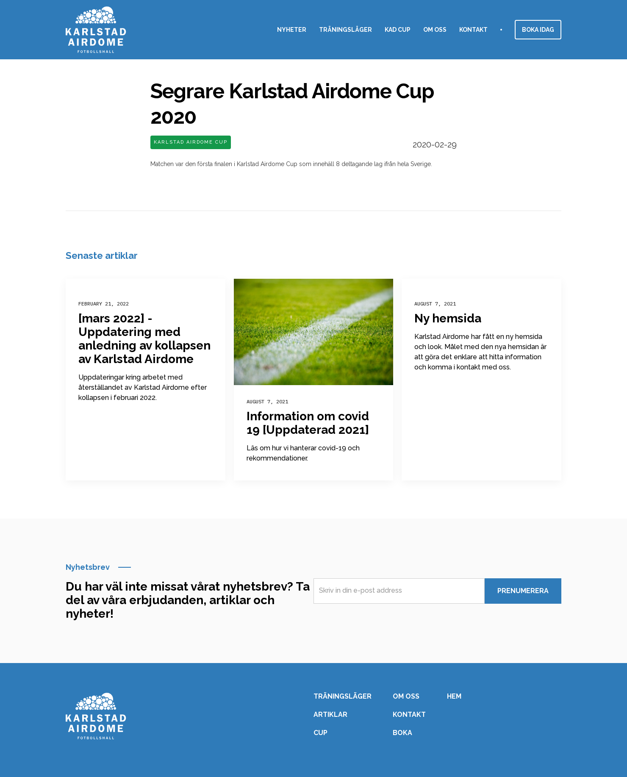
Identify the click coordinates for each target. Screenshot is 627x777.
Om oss (435, 29)
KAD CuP (398, 29)
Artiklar (330, 715)
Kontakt (473, 29)
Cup (320, 733)
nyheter (291, 29)
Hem (454, 696)
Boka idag (538, 29)
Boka (402, 733)
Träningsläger (345, 29)
